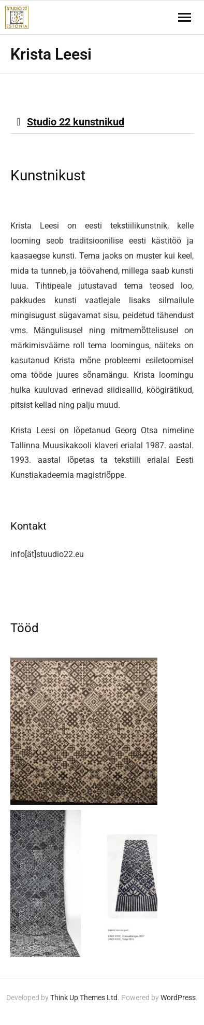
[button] (102, 122)
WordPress (178, 997)
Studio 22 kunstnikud (75, 122)
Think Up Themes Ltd (84, 997)
